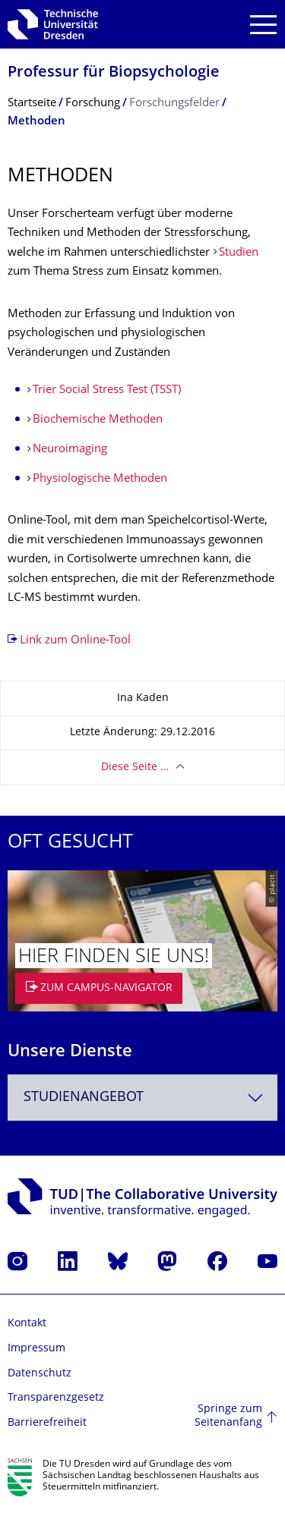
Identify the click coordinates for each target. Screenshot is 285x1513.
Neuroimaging (70, 449)
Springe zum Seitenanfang (228, 1416)
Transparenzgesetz (56, 1398)
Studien (238, 253)
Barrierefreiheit (47, 1423)
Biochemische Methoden (98, 420)
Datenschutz (39, 1374)
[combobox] (142, 1097)
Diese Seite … (135, 767)
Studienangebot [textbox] (84, 1097)
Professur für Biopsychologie (114, 73)
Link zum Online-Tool (75, 640)
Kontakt (27, 1324)
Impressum (36, 1349)
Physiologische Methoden (100, 479)
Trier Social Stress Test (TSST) (107, 390)
